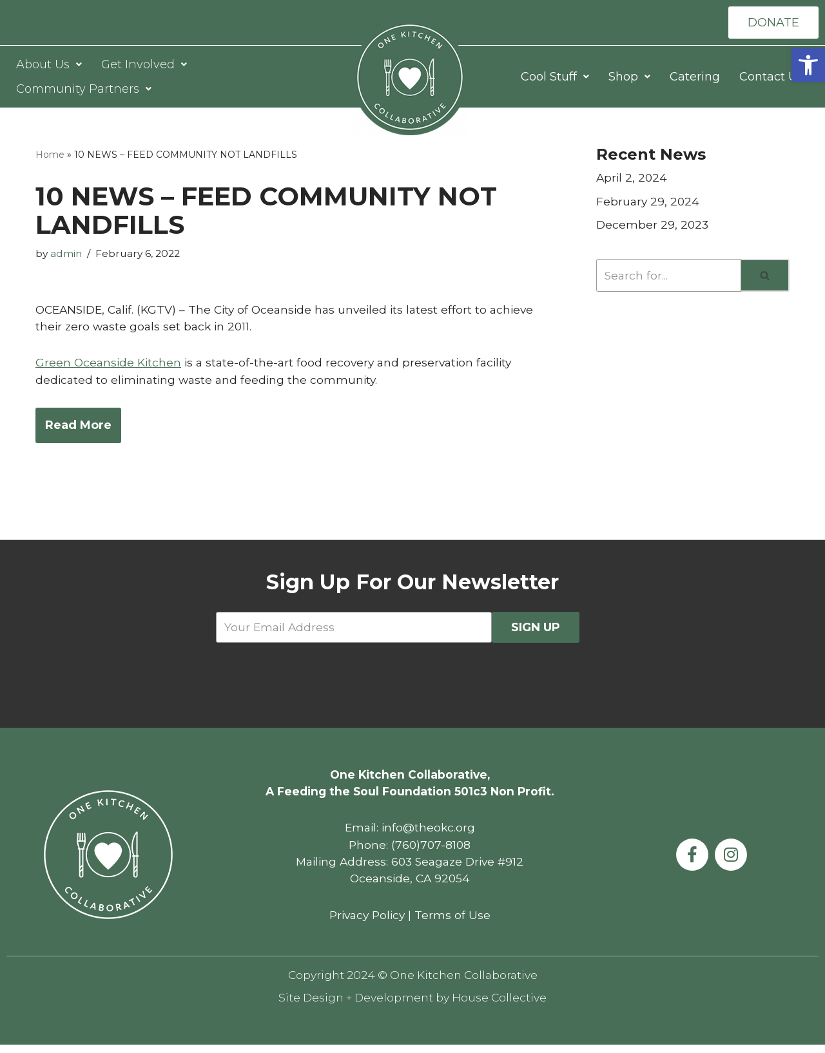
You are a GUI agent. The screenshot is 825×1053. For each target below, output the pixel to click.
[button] (808, 65)
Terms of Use (455, 922)
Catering (695, 77)
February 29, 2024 (648, 203)
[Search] (668, 277)
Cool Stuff (555, 77)
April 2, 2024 (632, 179)
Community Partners (83, 89)
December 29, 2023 (653, 227)
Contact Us (771, 77)
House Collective (504, 1005)
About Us (49, 65)
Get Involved (144, 65)
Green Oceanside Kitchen (109, 365)
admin (68, 255)
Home (49, 155)
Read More (78, 428)
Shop (629, 77)
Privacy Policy (367, 922)
